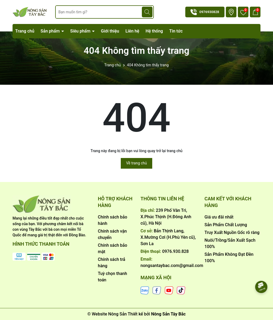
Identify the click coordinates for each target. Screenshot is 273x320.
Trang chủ (24, 31)
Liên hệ (132, 31)
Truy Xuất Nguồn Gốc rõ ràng (231, 232)
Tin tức (176, 31)
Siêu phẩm (80, 31)
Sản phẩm (51, 31)
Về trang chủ (136, 163)
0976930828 (209, 12)
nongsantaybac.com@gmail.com (171, 265)
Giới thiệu (110, 31)
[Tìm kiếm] (147, 12)
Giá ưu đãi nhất (219, 217)
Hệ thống (154, 31)
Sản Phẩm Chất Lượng (225, 224)
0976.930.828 (175, 251)
